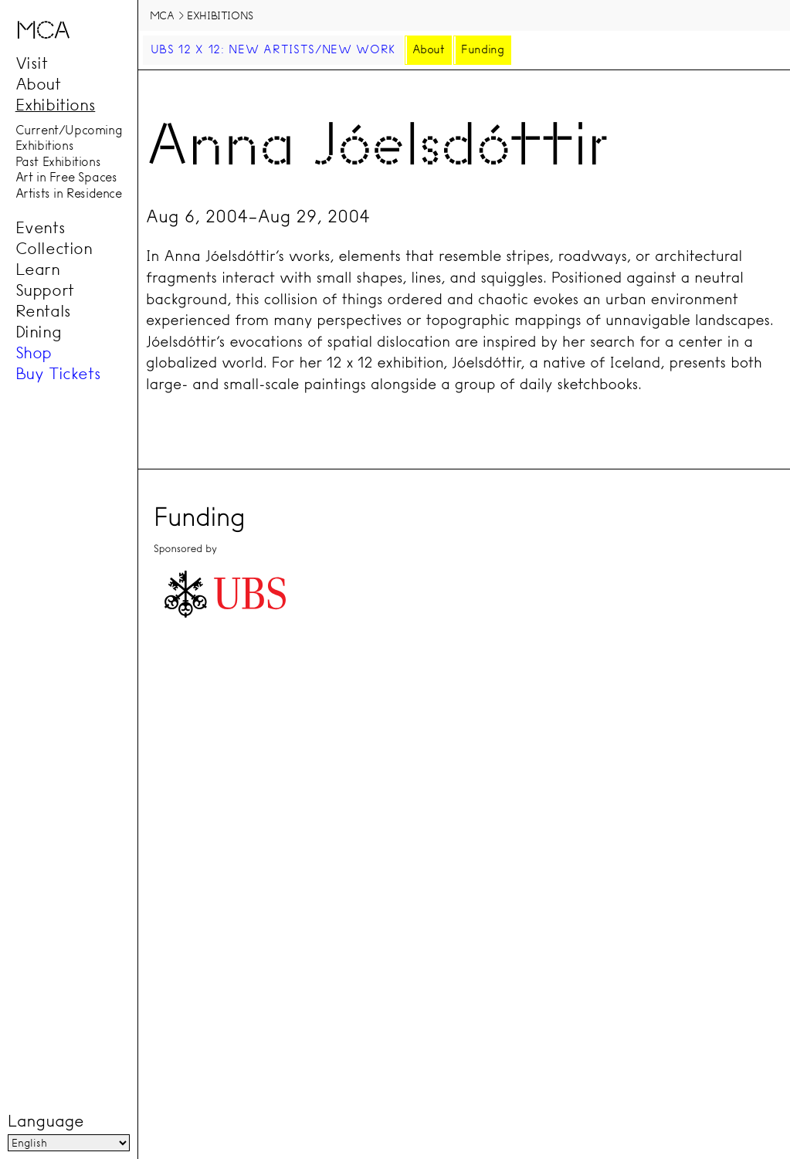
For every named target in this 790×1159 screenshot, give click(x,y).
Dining (38, 332)
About (38, 84)
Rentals (43, 311)
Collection (54, 249)
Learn (37, 269)
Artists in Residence (68, 193)
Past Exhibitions (58, 161)
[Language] (69, 1142)
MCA (162, 15)
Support (44, 290)
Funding (482, 49)
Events (40, 228)
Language (45, 1121)
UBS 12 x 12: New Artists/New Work (273, 49)
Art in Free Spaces (66, 177)
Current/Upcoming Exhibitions (69, 138)
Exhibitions (55, 105)
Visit (31, 63)
